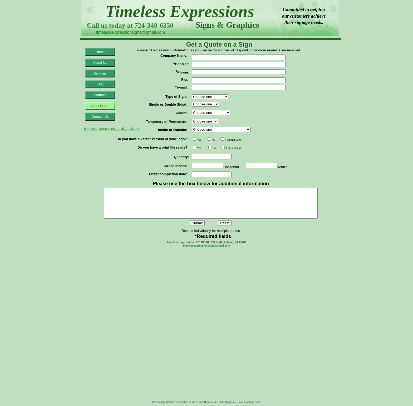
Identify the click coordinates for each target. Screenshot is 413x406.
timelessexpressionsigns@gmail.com (206, 245)
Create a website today (248, 401)
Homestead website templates (219, 401)
